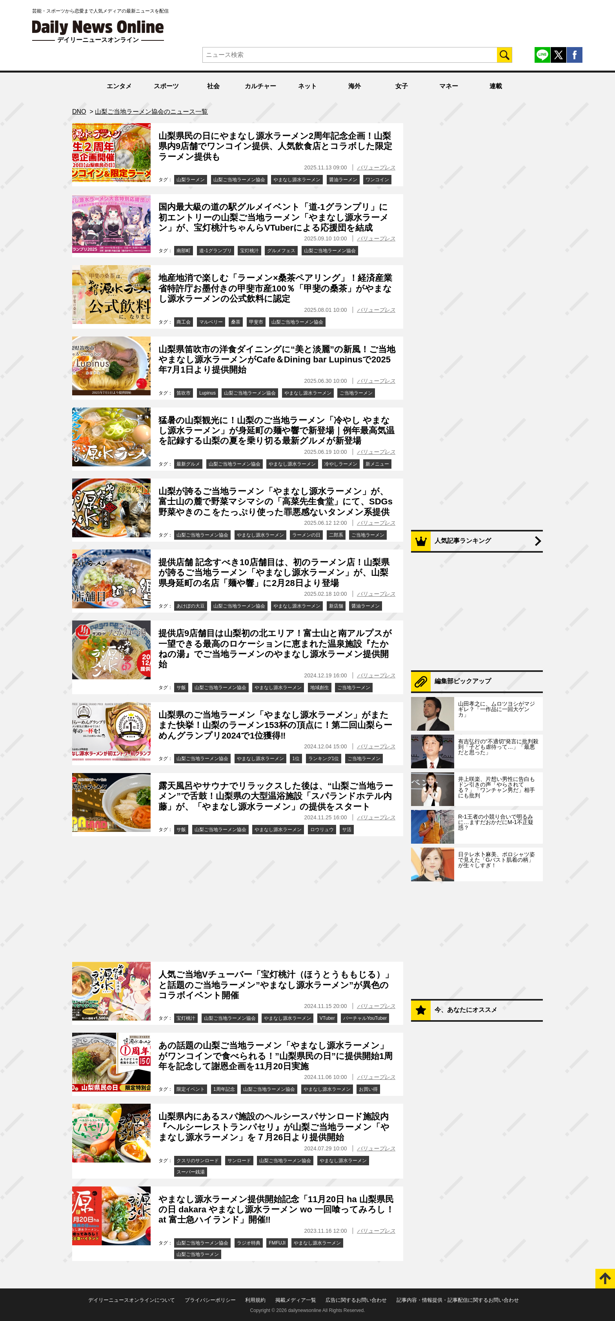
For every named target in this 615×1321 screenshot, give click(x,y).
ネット (307, 86)
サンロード (239, 1160)
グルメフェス (281, 250)
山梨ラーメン (190, 179)
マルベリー (211, 322)
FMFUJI (277, 1243)
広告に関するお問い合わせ (356, 1300)
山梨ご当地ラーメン (197, 1254)
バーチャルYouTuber (365, 1018)
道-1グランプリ (215, 250)
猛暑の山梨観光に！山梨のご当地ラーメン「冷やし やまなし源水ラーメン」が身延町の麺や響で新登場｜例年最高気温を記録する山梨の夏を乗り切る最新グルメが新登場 (276, 430)
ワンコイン (377, 179)
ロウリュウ (322, 829)
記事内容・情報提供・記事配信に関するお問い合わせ (458, 1300)
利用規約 (255, 1300)
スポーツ (166, 86)
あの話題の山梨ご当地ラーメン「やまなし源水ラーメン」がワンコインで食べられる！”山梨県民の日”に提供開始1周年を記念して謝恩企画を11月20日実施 (275, 1056)
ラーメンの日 (306, 535)
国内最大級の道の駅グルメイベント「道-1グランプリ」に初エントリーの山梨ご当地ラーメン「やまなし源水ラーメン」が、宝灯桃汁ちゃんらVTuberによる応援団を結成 (273, 217)
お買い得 (368, 1089)
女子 (401, 86)
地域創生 (319, 687)
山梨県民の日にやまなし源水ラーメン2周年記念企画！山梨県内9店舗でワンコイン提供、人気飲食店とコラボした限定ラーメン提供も (275, 146)
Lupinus (207, 393)
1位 (296, 758)
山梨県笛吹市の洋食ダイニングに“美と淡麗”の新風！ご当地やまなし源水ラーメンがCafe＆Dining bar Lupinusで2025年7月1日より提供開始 (276, 359)
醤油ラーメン (343, 179)
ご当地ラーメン (356, 393)
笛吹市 (183, 393)
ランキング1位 (323, 758)
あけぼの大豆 (190, 606)
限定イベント (190, 1089)
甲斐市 (256, 322)
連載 (495, 86)
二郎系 (336, 535)
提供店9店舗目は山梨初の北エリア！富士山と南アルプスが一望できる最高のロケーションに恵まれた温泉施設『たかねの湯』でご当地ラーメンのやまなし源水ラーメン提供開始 (275, 648)
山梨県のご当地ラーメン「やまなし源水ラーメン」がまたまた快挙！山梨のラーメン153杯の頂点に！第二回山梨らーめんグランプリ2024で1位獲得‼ (275, 725)
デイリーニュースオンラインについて (131, 1300)
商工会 (183, 322)
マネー (448, 86)
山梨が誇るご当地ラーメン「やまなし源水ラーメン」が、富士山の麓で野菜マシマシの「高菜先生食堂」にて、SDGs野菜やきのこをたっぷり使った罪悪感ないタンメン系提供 (275, 501)
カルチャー (260, 86)
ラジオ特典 (248, 1243)
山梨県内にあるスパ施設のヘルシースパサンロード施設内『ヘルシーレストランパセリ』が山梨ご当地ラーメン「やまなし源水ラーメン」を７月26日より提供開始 (273, 1127)
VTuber (327, 1018)
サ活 (346, 829)
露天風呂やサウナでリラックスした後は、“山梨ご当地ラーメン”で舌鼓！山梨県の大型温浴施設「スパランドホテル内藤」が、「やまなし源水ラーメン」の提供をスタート (275, 796)
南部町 (183, 250)
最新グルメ (188, 464)
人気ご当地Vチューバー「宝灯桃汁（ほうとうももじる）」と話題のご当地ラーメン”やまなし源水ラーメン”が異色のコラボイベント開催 (275, 985)
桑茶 (235, 322)
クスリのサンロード (197, 1160)
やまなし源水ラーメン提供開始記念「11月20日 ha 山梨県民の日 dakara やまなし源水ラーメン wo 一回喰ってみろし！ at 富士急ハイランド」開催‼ (276, 1209)
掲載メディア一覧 (295, 1300)
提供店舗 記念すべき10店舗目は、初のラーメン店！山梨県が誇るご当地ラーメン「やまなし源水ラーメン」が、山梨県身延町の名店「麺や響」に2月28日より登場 (273, 572)
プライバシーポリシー (210, 1300)
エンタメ (119, 86)
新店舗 (336, 606)
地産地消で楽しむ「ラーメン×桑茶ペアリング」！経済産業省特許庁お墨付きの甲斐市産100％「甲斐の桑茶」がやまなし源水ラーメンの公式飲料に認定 (275, 288)
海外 (354, 86)
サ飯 (181, 687)
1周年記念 (224, 1089)
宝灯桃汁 (249, 250)
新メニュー (377, 464)
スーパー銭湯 (190, 1172)
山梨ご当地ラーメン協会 (239, 179)
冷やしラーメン (340, 464)
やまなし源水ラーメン (296, 179)
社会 (213, 86)
